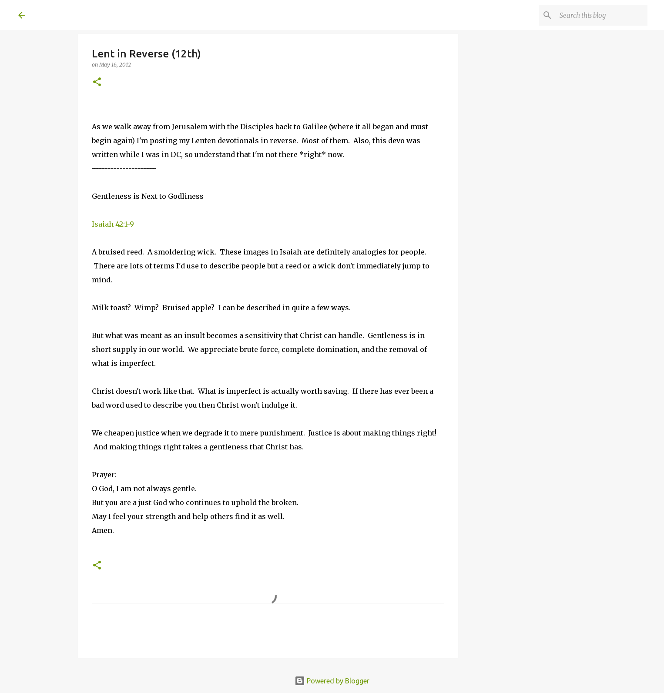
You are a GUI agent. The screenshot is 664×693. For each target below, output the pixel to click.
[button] (97, 82)
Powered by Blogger (332, 681)
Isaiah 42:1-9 (113, 224)
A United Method (89, 15)
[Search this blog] (601, 15)
